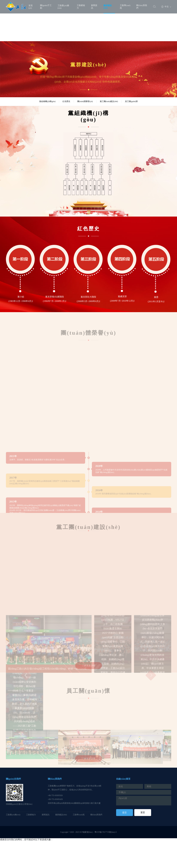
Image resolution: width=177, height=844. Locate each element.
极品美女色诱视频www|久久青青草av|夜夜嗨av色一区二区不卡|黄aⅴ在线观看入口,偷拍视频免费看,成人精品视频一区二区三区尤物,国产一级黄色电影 (72, 31)
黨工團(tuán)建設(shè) (109, 101)
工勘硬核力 (81, 6)
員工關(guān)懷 (131, 101)
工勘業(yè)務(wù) (63, 6)
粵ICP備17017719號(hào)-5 (105, 832)
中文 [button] (165, 7)
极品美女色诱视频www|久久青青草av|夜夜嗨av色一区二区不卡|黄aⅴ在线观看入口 (39, 842)
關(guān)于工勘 (46, 6)
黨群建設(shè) (107, 6)
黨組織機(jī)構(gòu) (47, 101)
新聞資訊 (94, 6)
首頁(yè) (31, 6)
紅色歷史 (66, 101)
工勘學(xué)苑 (125, 6)
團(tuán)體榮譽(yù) (85, 101)
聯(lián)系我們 (141, 6)
